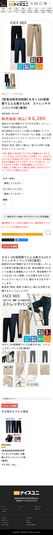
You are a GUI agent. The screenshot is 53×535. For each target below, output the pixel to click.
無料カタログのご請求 (10, 524)
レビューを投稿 (10, 249)
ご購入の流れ (6, 514)
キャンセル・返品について (11, 521)
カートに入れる (22, 236)
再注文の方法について (35, 514)
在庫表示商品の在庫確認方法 (37, 524)
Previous (4, 335)
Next (48, 335)
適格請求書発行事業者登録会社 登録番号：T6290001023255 (26, 490)
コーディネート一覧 (26, 498)
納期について (31, 517)
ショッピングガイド (9, 502)
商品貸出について (33, 521)
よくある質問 (6, 506)
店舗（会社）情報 (41, 502)
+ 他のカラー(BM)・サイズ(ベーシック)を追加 (26, 216)
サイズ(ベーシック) (12, 189)
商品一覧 (4, 498)
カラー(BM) (8, 178)
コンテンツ (22, 502)
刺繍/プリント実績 (42, 498)
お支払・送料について (9, 517)
